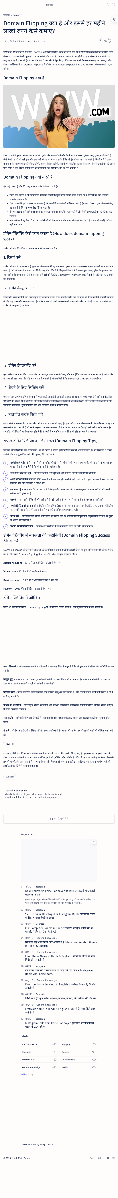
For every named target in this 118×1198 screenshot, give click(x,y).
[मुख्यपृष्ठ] (6, 14)
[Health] (78, 1101)
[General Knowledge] (46, 972)
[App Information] (39, 1078)
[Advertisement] (59, 345)
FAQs (50, 1178)
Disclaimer (25, 1178)
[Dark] (107, 5)
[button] (93, 876)
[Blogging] (78, 1078)
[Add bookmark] (100, 39)
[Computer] (39, 1086)
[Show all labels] (27, 1108)
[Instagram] (40, 920)
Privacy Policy (39, 1178)
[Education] (41, 1028)
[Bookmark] (113, 5)
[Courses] (40, 958)
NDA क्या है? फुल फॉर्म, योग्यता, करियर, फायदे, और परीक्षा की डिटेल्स (60, 1032)
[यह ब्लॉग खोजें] (60, 5)
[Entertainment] (78, 1093)
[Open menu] (5, 5)
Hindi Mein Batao (21, 1191)
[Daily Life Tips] (39, 1093)
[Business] (17, 14)
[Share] (109, 41)
